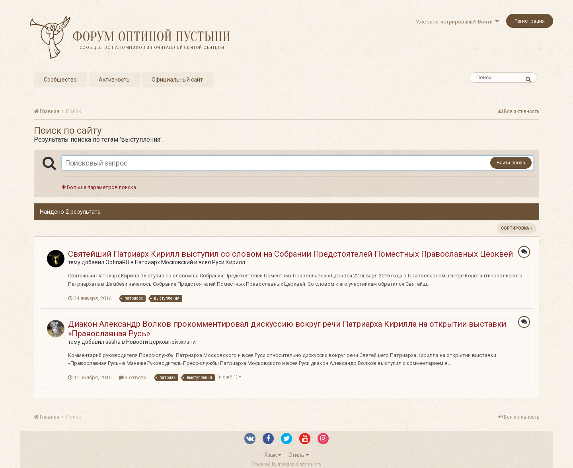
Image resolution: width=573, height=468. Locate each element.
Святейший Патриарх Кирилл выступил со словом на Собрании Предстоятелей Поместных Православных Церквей (290, 254)
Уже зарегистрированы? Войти (457, 22)
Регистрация (530, 21)
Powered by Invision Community (286, 464)
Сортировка (516, 228)
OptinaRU (117, 262)
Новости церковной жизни (161, 342)
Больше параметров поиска (99, 187)
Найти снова (511, 163)
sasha (113, 342)
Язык (272, 455)
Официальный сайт (177, 79)
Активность (114, 79)
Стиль (298, 455)
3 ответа (132, 377)
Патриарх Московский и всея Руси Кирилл (190, 262)
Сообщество (60, 79)
